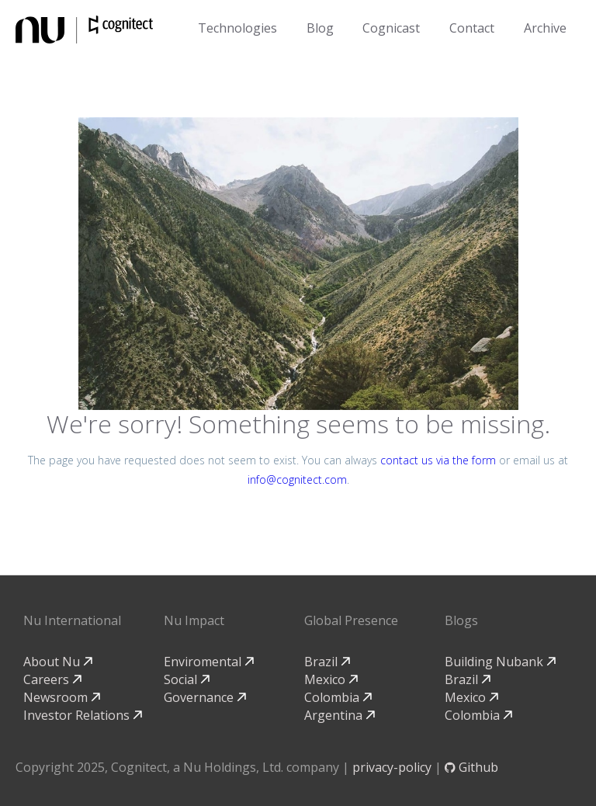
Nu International (72, 620)
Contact (471, 28)
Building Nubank (500, 661)
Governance (205, 697)
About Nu (57, 661)
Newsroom (61, 697)
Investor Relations (82, 715)
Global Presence (351, 620)
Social (187, 679)
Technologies (237, 28)
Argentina (339, 715)
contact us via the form (438, 460)
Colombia (338, 697)
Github (471, 767)
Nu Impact (194, 620)
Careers (52, 679)
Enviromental (209, 661)
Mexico (331, 679)
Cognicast (391, 28)
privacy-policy (391, 767)
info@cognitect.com (297, 479)
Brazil (327, 661)
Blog (320, 28)
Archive (545, 28)
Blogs (461, 620)
